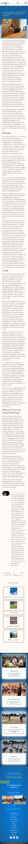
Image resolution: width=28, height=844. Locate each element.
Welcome (14, 817)
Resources (14, 821)
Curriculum (14, 819)
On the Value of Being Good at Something (13, 611)
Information (14, 830)
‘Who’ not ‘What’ (13, 640)
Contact (14, 834)
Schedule (14, 832)
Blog (14, 824)
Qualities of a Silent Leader (13, 597)
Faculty (14, 826)
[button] (25, 2)
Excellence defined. (13, 626)
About (14, 828)
